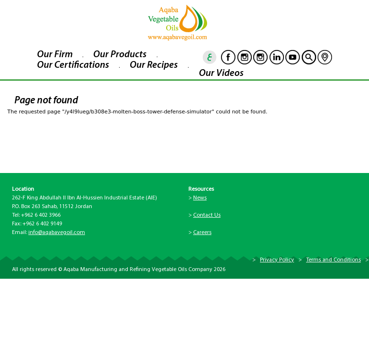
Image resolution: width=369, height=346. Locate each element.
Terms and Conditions (333, 260)
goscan (309, 57)
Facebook (228, 57)
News (200, 198)
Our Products (120, 55)
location (325, 57)
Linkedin (277, 57)
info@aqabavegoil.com (56, 232)
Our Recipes (154, 65)
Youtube (292, 57)
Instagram (244, 57)
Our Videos (221, 73)
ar (210, 57)
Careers (202, 232)
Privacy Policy (277, 260)
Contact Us (207, 215)
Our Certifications (73, 65)
